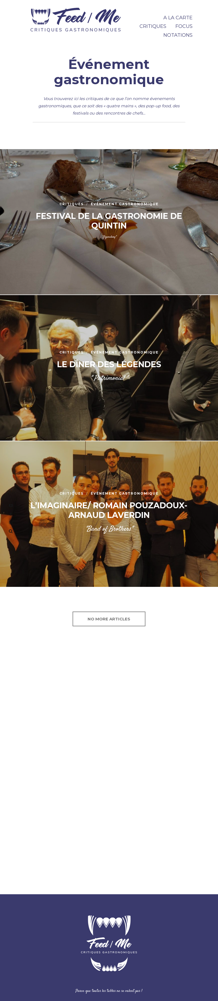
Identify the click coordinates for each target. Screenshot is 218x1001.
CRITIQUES (153, 26)
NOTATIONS (178, 35)
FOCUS (184, 26)
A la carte (178, 18)
